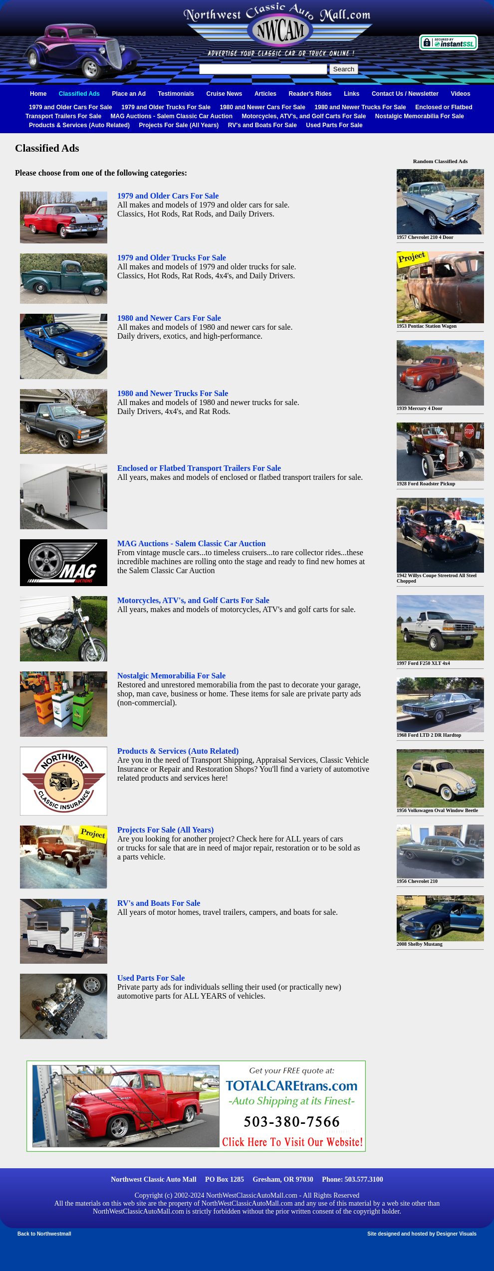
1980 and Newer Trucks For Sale (360, 107)
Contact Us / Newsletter (405, 93)
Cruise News (224, 93)
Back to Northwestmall (44, 1234)
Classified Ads (79, 93)
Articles (265, 93)
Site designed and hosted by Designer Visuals (422, 1234)
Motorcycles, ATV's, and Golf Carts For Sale (304, 116)
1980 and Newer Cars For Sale (262, 107)
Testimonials (176, 93)
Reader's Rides (309, 93)
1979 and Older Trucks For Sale (166, 107)
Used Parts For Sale (334, 125)
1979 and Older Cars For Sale (70, 107)
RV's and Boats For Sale (262, 125)
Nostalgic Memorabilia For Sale (419, 116)
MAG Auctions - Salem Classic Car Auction (172, 116)
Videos (460, 93)
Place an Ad (129, 93)
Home (38, 93)
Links (351, 93)
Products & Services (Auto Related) (79, 125)
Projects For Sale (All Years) (179, 125)
